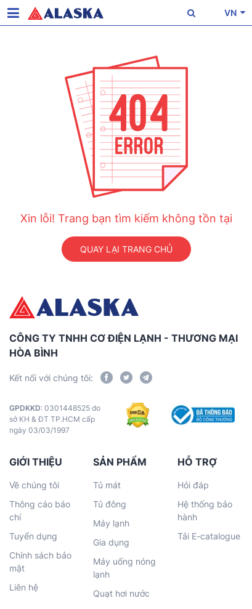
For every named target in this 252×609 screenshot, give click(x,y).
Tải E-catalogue (208, 536)
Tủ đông (109, 504)
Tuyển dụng (33, 536)
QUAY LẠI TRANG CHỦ (126, 249)
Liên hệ (23, 587)
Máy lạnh (111, 523)
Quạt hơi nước (121, 593)
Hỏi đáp (193, 485)
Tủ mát (107, 485)
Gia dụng (111, 542)
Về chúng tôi (34, 485)
